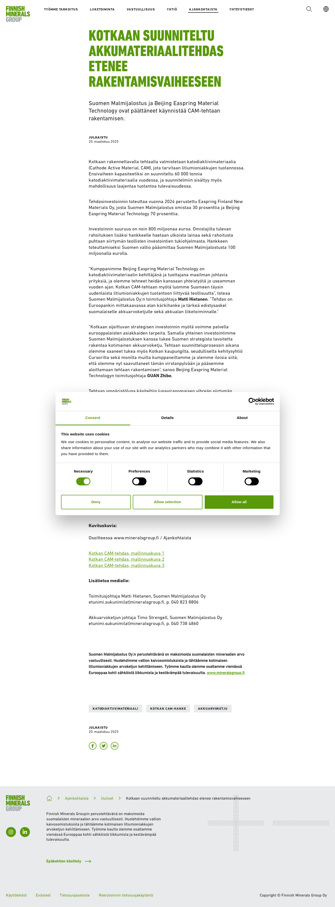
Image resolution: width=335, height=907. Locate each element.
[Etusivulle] (18, 14)
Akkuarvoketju (213, 708)
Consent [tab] (92, 418)
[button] (307, 9)
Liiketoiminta (102, 9)
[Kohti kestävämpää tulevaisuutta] (49, 798)
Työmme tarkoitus (61, 9)
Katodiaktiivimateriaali (115, 708)
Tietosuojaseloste (75, 895)
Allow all (239, 502)
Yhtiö (172, 9)
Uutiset (107, 798)
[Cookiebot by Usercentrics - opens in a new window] (252, 401)
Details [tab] (167, 418)
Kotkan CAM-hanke (168, 708)
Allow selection (167, 502)
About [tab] (242, 418)
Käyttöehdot (16, 895)
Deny (96, 502)
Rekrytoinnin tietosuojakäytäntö (126, 895)
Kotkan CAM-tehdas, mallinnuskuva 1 (126, 553)
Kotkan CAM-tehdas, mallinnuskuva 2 (126, 559)
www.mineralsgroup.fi (226, 672)
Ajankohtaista (203, 9)
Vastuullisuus (141, 9)
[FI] (324, 9)
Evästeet (43, 895)
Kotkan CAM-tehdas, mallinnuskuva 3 (126, 565)
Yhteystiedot (241, 9)
